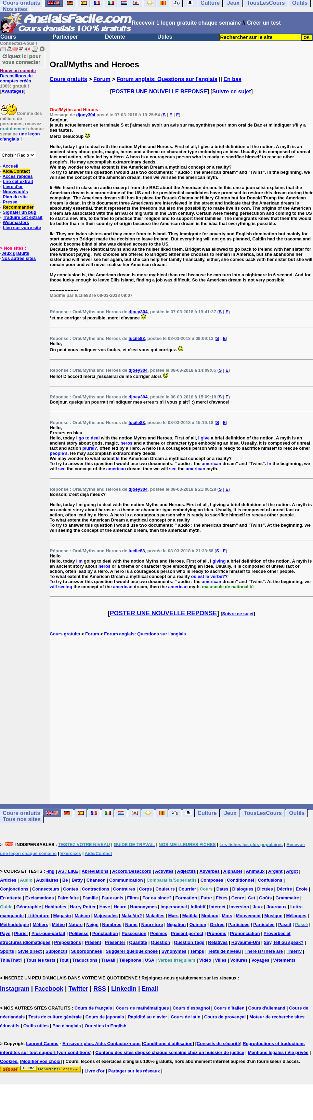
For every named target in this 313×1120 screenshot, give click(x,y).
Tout (63, 960)
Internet (217, 906)
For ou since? (156, 897)
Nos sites (15, 9)
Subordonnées (86, 951)
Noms (131, 924)
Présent (93, 942)
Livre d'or (13, 186)
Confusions (270, 880)
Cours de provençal (225, 1016)
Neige (92, 924)
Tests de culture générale (55, 1016)
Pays (5, 933)
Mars (173, 915)
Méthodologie (14, 924)
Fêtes (221, 897)
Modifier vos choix (40, 1061)
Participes (238, 924)
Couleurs (165, 889)
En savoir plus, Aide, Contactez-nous (101, 1043)
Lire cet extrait (18, 181)
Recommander (18, 207)
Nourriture (152, 924)
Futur (206, 897)
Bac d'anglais (66, 1025)
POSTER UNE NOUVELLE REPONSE (159, 91)
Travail (108, 960)
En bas (232, 79)
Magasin (62, 915)
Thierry (294, 951)
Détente (115, 37)
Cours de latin (185, 1016)
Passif (284, 924)
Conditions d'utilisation (168, 1043)
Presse (10, 202)
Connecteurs (45, 889)
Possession (134, 933)
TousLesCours (263, 813)
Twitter (78, 988)
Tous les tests (41, 960)
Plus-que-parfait (48, 933)
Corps (145, 889)
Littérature (38, 915)
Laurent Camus (42, 1043)
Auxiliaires (47, 880)
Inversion (239, 906)
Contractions (95, 889)
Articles (8, 880)
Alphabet (233, 871)
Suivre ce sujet (231, 91)
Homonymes (143, 906)
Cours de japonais (105, 1016)
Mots (227, 915)
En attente (11, 897)
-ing (50, 871)
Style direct (30, 951)
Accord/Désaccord (132, 871)
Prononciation (245, 933)
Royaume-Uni (245, 942)
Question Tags (189, 942)
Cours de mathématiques (142, 1008)
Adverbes (209, 871)
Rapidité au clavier (147, 1016)
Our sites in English (105, 1025)
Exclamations (39, 897)
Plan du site (15, 196)
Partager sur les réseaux (134, 1070)
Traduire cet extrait (22, 217)
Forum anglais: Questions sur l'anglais (167, 79)
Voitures (239, 960)
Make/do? (131, 915)
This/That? (11, 960)
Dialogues (242, 889)
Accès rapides (17, 176)
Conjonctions (14, 889)
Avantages (12, 91)
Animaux (255, 871)
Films (133, 897)
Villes (220, 960)
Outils (296, 813)
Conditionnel (240, 880)
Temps (197, 951)
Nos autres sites (18, 258)
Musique (273, 915)
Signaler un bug (19, 212)
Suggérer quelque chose (132, 951)
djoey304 (85, 114)
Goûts (265, 897)
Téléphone (130, 960)
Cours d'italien (229, 1008)
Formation (186, 897)
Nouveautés (15, 191)
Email (150, 988)
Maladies (155, 915)
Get (251, 897)
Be (65, 880)
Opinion (198, 924)
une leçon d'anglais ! (20, 136)
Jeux (230, 813)
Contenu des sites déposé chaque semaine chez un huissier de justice (169, 1052)
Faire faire (68, 897)
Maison (82, 915)
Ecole (302, 889)
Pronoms (216, 933)
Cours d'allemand (267, 1008)
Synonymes (173, 951)
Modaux (209, 915)
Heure (120, 906)
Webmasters (16, 222)
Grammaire (287, 897)
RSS (99, 988)
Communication (126, 880)
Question (160, 942)
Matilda (190, 915)
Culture (207, 813)
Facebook (49, 988)
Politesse (79, 933)
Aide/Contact (16, 171)
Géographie (28, 906)
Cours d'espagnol (191, 1008)
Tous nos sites (22, 819)
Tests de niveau (224, 951)
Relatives (217, 942)
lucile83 (137, 338)
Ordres (217, 924)
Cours (8, 37)
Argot (292, 871)
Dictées (265, 889)
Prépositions (67, 942)
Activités (164, 871)
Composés (211, 880)
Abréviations (95, 871)
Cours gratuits (68, 79)
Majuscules (106, 915)
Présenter (115, 942)
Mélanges (296, 915)
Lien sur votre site (22, 227)
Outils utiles (36, 1025)
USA (149, 960)
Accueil (10, 166)
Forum (101, 79)
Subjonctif (56, 951)
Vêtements (284, 960)
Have (105, 906)
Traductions (84, 960)
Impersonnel (173, 906)
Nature (75, 924)
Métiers (40, 924)
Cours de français (93, 1008)
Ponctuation (105, 933)
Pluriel (21, 933)
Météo (58, 924)
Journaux (276, 906)
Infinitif (198, 906)
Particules (263, 924)
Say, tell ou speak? (283, 942)
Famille (90, 897)
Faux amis (112, 897)
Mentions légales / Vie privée (278, 1052)
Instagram (14, 988)
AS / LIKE (68, 871)
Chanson (96, 880)
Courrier (187, 889)
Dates (222, 889)
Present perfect (187, 933)
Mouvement (248, 915)
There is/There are (264, 951)
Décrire (284, 889)
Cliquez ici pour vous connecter (21, 59)
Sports (7, 951)
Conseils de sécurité (218, 1043)
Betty (77, 880)
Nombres (111, 924)
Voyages (260, 960)
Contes (70, 889)
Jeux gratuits (15, 253)
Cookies (8, 1061)
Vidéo (205, 960)
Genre (237, 897)
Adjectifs (186, 871)
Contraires (124, 889)
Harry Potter (83, 906)
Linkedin (123, 988)
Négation (176, 924)
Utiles (164, 37)
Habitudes (55, 906)
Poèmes (158, 933)
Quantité (138, 942)
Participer (65, 37)
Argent (275, 871)
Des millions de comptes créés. (18, 75)
